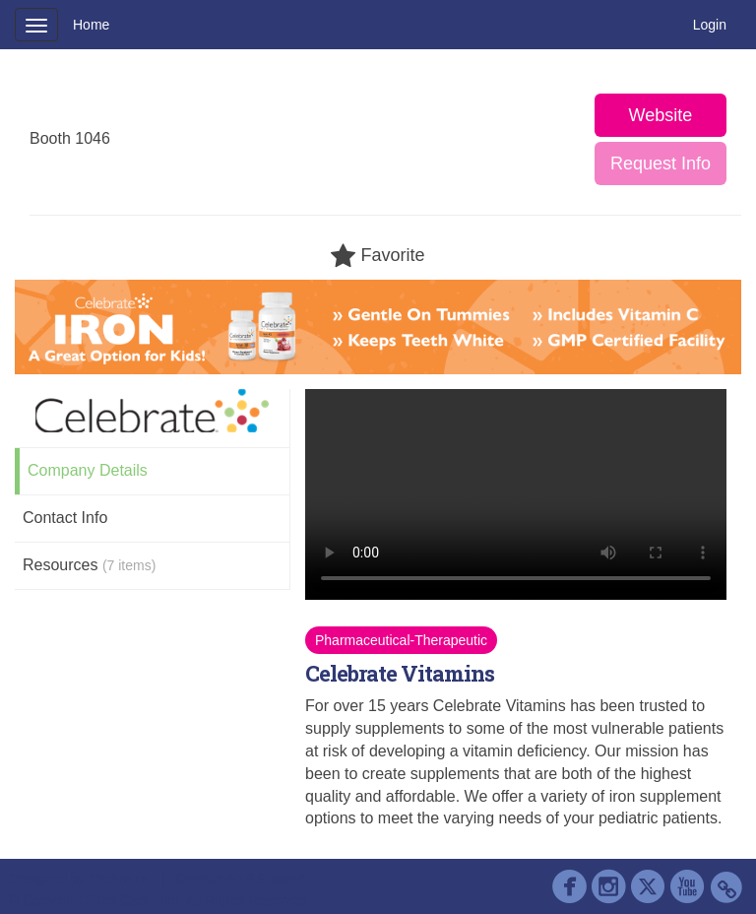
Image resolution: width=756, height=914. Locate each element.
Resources (89, 564)
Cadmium (119, 878)
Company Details (88, 470)
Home (91, 25)
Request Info (660, 163)
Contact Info (65, 517)
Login (709, 25)
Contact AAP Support (240, 878)
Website (661, 115)
